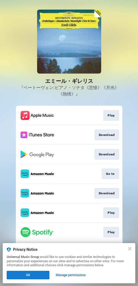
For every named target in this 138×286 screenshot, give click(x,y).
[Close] (129, 248)
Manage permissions (71, 275)
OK (28, 275)
